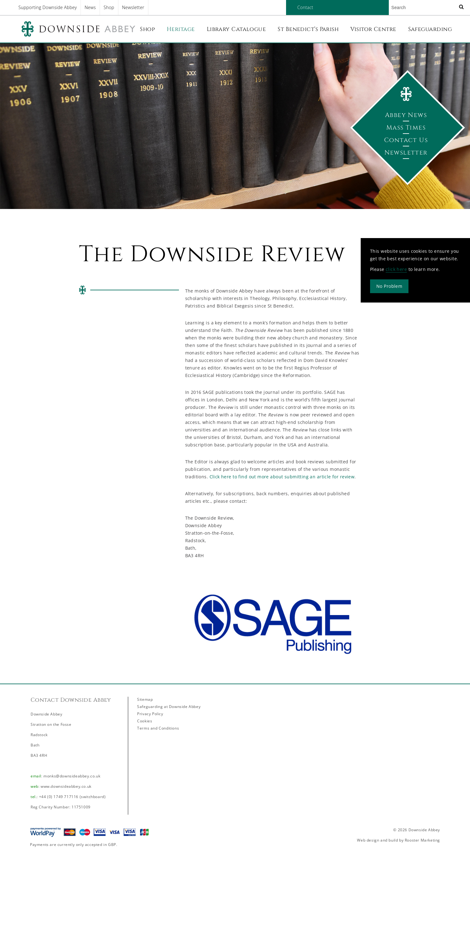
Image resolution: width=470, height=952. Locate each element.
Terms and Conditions (158, 728)
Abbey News (406, 115)
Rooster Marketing (422, 840)
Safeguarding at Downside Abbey (168, 706)
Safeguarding (430, 29)
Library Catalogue (236, 29)
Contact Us (406, 140)
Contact (305, 7)
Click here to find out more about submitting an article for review (282, 477)
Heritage (181, 29)
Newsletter (133, 7)
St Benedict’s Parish (308, 29)
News (90, 7)
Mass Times (406, 127)
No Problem (389, 286)
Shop (109, 7)
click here (396, 269)
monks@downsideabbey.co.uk (71, 776)
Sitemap (145, 699)
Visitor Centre (373, 29)
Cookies (144, 721)
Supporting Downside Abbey (47, 7)
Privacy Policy (150, 713)
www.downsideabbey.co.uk (66, 786)
